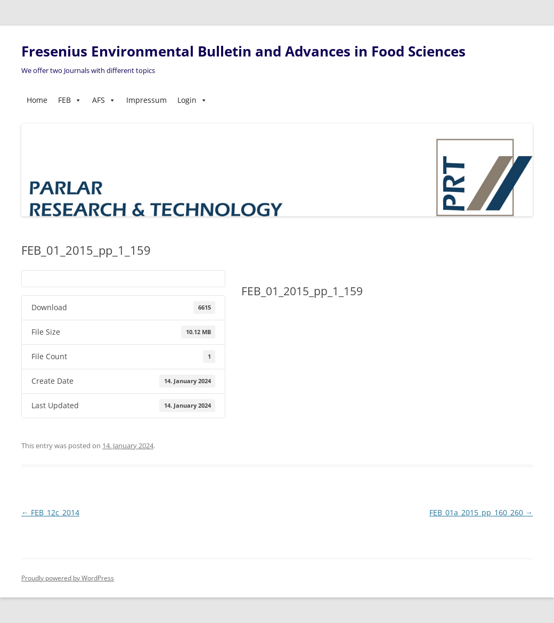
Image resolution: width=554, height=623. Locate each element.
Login (192, 100)
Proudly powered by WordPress (67, 577)
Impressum (146, 100)
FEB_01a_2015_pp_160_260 (481, 512)
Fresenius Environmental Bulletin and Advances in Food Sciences (243, 51)
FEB (70, 100)
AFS (104, 100)
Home (37, 100)
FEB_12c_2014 (50, 512)
